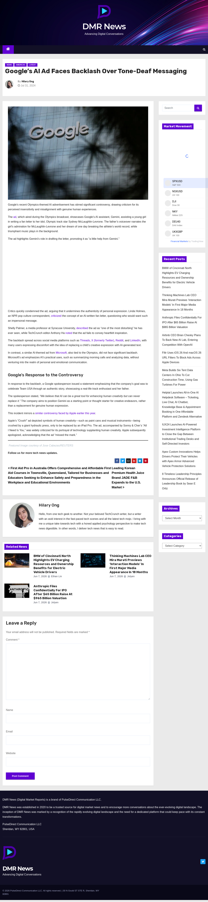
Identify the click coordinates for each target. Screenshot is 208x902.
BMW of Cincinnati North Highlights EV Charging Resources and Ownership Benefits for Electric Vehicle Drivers (54, 564)
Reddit (119, 340)
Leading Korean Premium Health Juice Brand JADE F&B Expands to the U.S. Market (128, 477)
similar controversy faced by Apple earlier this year (65, 413)
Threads (85, 340)
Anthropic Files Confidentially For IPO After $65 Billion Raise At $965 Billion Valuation (53, 592)
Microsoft (61, 352)
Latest (32, 65)
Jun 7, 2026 (40, 576)
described (82, 328)
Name (9, 710)
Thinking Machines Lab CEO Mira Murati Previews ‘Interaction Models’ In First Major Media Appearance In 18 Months (130, 564)
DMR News (104, 26)
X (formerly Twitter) (102, 340)
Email (9, 731)
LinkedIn (135, 340)
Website (11, 753)
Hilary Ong (28, 81)
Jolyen (129, 576)
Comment (12, 639)
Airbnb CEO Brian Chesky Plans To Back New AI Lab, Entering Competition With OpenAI (181, 340)
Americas (20, 65)
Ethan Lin (55, 576)
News (9, 65)
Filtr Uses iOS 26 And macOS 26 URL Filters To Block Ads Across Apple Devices (181, 357)
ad (14, 216)
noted (68, 333)
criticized (56, 315)
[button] (204, 49)
